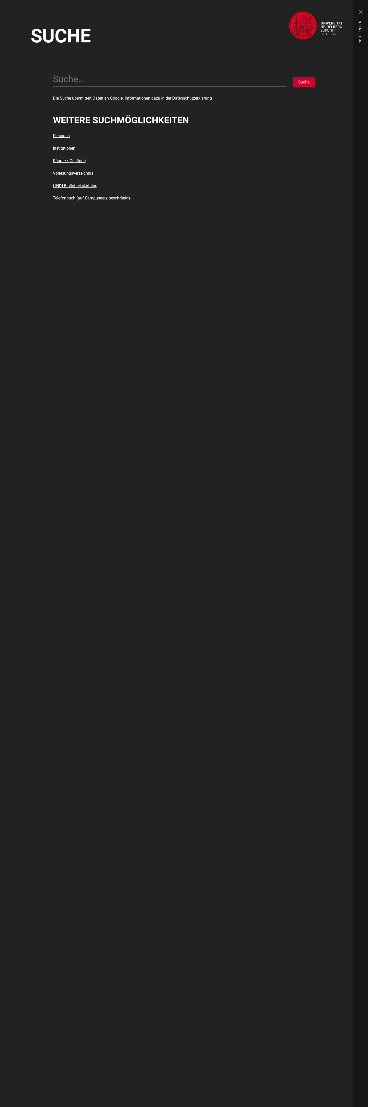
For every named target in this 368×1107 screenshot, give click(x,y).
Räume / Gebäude (69, 160)
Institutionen (64, 148)
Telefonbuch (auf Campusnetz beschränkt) (91, 198)
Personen (61, 135)
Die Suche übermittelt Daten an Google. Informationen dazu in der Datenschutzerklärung (132, 98)
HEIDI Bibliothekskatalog (75, 185)
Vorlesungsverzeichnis (73, 173)
